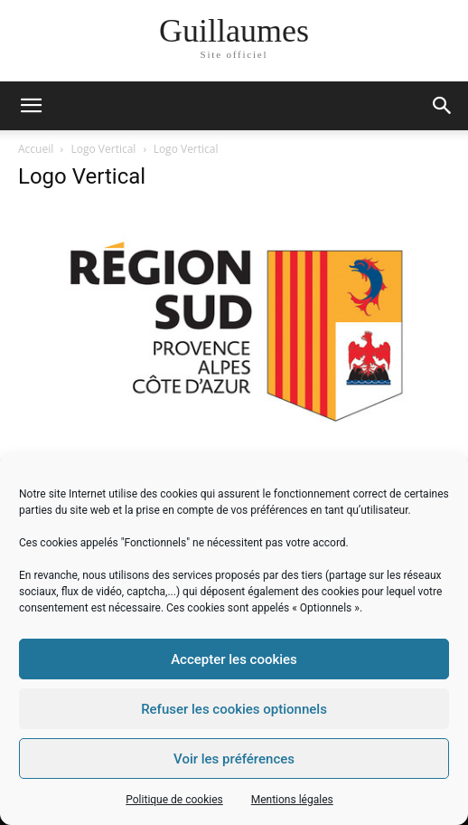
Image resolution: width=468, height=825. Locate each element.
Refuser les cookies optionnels (234, 709)
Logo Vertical (103, 148)
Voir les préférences (234, 759)
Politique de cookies (174, 799)
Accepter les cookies (234, 659)
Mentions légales (292, 799)
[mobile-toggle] (31, 105)
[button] (442, 105)
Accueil (35, 148)
